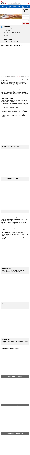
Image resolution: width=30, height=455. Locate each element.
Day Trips (6, 7)
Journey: (23, 13)
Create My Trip (27, 7)
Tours (3, 7)
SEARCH (25, 23)
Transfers (14, 7)
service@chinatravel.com (25, 0)
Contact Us (18, 0)
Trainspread (19, 76)
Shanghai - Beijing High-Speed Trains (15, 376)
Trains (19, 6)
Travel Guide (23, 7)
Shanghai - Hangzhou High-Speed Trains (15, 433)
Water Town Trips (10, 7)
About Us (14, 0)
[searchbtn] (28, 3)
